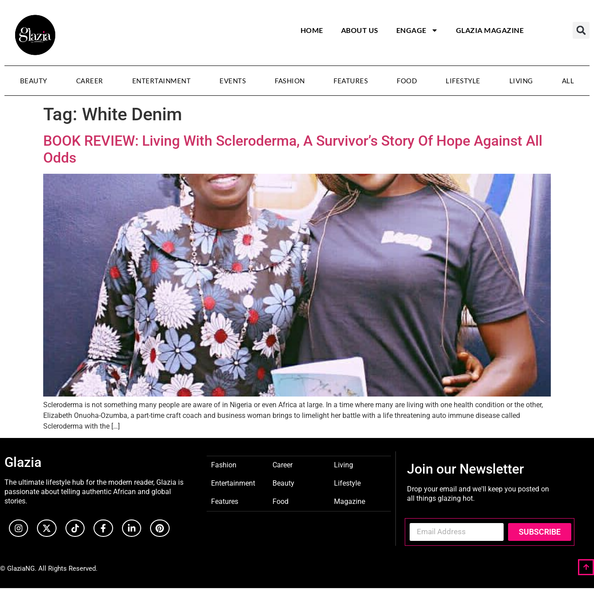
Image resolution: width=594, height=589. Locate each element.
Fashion (290, 81)
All (568, 81)
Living (521, 81)
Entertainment (161, 81)
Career (89, 81)
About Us (359, 30)
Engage (417, 30)
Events (233, 81)
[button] (581, 30)
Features (351, 81)
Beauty (33, 81)
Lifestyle (463, 81)
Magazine (349, 501)
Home (312, 30)
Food (407, 81)
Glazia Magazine (490, 30)
